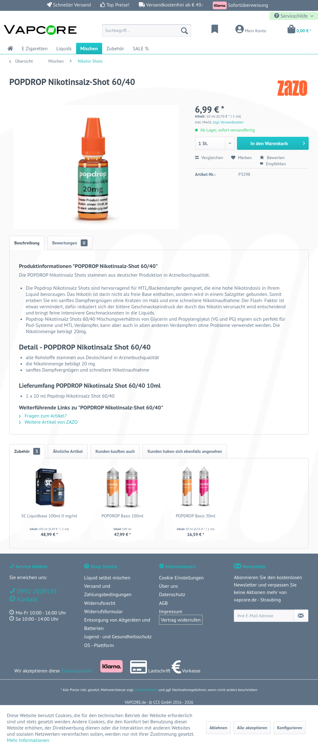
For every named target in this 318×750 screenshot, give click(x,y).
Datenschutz (172, 594)
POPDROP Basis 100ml (122, 516)
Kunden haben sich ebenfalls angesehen (185, 451)
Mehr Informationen (28, 740)
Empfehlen (273, 164)
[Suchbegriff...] (146, 30)
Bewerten (272, 157)
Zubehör (27, 451)
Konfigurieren (289, 727)
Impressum (170, 611)
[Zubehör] (115, 48)
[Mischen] (89, 48)
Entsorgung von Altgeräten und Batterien (117, 624)
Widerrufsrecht (99, 603)
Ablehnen (218, 727)
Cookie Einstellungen (181, 577)
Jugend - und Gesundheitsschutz (118, 636)
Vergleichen (209, 157)
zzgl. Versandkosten (228, 122)
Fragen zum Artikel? (43, 416)
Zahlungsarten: (77, 670)
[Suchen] (184, 30)
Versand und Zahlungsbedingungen (107, 590)
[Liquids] (64, 48)
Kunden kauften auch (114, 451)
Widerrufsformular (103, 611)
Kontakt (27, 599)
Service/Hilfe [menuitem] (291, 16)
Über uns (168, 586)
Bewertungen (70, 242)
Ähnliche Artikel (68, 451)
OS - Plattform (99, 645)
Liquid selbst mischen (107, 577)
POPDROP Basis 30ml (196, 516)
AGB (163, 603)
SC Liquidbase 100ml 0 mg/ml (49, 516)
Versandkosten (145, 689)
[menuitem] (146, 30)
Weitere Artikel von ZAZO (48, 422)
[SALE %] (140, 48)
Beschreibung (26, 243)
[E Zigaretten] (34, 48)
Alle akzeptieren (252, 727)
